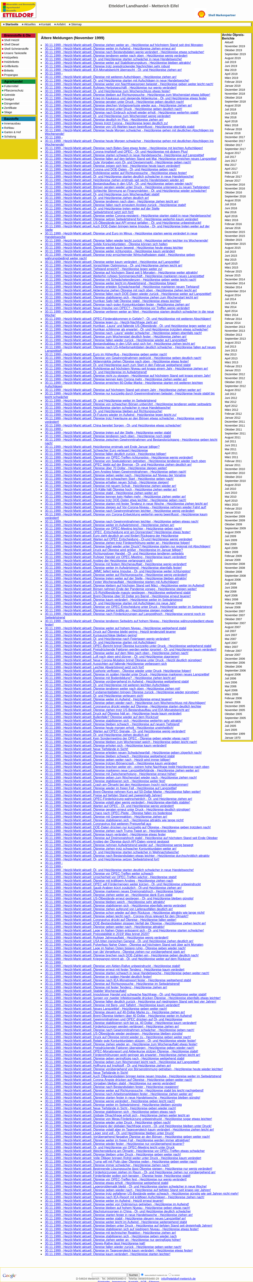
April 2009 (231, 548)
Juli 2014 (230, 299)
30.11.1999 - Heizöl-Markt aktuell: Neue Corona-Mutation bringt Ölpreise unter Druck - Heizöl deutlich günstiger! (123, 660)
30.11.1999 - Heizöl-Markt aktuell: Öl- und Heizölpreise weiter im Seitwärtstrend (100, 400)
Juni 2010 (231, 492)
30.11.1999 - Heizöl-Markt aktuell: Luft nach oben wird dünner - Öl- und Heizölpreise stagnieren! (112, 656)
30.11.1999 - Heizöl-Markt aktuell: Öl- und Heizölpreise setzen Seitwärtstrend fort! (102, 859)
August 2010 (233, 484)
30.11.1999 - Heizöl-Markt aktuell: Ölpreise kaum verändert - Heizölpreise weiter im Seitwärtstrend (113, 599)
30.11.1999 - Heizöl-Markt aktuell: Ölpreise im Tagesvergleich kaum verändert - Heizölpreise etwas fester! (119, 1250)
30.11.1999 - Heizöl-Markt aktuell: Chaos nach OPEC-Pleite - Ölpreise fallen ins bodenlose (108, 813)
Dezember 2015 (235, 232)
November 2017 (235, 141)
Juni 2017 (231, 160)
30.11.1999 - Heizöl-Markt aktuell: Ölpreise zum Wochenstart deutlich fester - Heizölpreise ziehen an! (115, 336)
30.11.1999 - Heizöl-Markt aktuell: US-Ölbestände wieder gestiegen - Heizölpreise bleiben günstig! (114, 1033)
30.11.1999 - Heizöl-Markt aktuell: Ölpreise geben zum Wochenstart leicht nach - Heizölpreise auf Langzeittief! (122, 1062)
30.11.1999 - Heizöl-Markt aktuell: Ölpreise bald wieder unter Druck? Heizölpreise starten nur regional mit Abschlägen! (128, 546)
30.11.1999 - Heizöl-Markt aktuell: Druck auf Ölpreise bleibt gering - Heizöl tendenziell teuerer (110, 631)
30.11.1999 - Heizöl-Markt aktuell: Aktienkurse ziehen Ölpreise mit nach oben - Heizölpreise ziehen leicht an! (121, 290)
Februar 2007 (233, 650)
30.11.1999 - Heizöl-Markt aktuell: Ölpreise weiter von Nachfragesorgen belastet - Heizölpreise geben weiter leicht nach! (129, 84)
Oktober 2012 (233, 382)
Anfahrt (61, 24)
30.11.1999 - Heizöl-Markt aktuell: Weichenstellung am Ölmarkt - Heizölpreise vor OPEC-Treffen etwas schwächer (125, 1151)
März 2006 (231, 694)
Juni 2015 (231, 255)
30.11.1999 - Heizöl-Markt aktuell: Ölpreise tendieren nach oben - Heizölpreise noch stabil (108, 436)
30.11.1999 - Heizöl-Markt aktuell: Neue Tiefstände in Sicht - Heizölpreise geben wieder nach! (110, 1108)
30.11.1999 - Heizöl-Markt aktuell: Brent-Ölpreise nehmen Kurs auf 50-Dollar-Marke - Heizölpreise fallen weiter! (123, 791)
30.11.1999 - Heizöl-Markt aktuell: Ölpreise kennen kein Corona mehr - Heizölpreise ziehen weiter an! (116, 379)
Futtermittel (11, 86)
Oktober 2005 (233, 714)
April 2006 (231, 690)
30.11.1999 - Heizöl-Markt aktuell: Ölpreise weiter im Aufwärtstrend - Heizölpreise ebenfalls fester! (113, 567)
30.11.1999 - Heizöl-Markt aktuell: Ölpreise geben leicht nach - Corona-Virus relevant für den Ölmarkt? (116, 916)
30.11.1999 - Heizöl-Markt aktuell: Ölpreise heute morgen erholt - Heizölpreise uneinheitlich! (109, 727)
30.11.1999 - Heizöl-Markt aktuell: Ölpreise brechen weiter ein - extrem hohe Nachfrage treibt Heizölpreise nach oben (127, 767)
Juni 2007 (231, 635)
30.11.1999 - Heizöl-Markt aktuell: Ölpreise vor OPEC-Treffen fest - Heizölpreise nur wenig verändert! (116, 1179)
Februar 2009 (233, 556)
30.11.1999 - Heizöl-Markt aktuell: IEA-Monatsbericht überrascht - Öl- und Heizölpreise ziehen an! (113, 70)
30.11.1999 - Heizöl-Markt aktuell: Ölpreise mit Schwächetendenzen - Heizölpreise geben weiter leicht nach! (120, 279)
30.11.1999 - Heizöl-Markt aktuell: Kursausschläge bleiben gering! (91, 635)
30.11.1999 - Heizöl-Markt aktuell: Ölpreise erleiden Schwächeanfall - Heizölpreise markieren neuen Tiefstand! (122, 286)
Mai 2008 (230, 591)
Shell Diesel (11, 44)
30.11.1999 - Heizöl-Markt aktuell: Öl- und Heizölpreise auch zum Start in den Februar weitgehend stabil (118, 365)
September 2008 (235, 575)
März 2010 (231, 504)
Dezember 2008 (235, 563)
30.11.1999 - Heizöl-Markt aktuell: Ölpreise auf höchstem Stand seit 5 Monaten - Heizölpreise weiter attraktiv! (121, 272)
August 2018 (233, 105)
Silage (8, 112)
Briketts (9, 70)
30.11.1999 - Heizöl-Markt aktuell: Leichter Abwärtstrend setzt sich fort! (94, 667)
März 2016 (231, 220)
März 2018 (231, 125)
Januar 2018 (233, 133)
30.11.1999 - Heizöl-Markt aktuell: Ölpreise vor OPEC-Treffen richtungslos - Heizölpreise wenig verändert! (119, 457)
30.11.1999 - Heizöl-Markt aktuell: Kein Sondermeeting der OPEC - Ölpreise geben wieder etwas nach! (117, 738)
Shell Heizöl (11, 40)
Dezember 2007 (235, 611)
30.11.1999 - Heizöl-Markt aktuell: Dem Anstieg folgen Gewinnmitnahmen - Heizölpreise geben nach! (115, 471)
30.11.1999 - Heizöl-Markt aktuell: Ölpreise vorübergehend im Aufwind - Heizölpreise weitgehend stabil (117, 681)
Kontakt (46, 24)
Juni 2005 (231, 729)
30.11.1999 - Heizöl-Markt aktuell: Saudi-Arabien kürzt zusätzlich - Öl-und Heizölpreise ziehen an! (113, 887)
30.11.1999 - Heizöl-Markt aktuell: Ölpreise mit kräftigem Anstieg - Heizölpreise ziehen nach (109, 880)
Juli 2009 (230, 536)
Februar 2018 (233, 129)
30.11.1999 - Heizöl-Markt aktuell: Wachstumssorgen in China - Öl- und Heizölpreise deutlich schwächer (118, 1211)
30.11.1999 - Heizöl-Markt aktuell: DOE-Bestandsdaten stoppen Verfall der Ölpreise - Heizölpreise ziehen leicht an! (125, 923)
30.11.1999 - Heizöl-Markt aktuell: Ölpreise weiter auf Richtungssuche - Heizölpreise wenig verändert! (116, 574)
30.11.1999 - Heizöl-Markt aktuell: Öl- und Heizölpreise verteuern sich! (94, 695)
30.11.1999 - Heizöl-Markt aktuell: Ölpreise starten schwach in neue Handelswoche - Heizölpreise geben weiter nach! (127, 973)
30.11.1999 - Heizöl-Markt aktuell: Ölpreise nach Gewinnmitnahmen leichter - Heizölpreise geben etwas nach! (121, 521)
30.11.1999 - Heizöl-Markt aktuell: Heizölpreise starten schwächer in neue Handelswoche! (108, 407)
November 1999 (235, 733)
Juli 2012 (230, 394)
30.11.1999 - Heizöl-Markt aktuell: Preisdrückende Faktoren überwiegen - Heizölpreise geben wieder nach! (119, 1047)
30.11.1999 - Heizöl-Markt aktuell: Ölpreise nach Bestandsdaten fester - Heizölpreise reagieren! (112, 1087)
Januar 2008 (233, 607)
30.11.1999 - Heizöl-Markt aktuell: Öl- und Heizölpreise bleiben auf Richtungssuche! (103, 411)
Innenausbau (12, 123)
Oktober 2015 (233, 239)
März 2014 (231, 314)
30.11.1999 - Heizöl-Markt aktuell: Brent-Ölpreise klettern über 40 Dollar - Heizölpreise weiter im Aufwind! (118, 1015)
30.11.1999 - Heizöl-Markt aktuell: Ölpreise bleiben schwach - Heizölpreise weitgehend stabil (110, 756)
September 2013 (235, 338)
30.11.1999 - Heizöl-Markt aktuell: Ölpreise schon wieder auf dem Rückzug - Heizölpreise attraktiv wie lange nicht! (125, 912)
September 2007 (235, 623)
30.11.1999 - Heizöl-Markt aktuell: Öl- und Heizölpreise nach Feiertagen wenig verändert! (107, 639)
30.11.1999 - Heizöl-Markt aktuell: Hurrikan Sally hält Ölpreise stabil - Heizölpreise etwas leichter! (113, 301)
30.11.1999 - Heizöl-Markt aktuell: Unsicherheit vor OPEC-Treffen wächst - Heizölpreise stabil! (111, 877)
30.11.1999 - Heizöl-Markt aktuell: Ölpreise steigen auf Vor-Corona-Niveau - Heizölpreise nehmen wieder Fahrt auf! (125, 507)
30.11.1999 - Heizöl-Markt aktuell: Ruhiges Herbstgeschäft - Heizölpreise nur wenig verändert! (111, 87)
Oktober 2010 (233, 477)
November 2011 (235, 425)
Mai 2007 (230, 639)
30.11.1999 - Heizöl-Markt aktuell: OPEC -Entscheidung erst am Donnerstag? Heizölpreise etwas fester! (118, 532)
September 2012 (235, 386)
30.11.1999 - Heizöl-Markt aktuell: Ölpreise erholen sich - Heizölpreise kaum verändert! (106, 745)
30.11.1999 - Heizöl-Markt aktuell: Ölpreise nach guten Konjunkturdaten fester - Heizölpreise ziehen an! (117, 304)
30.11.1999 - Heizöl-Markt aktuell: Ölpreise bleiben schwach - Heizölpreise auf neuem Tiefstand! (112, 724)
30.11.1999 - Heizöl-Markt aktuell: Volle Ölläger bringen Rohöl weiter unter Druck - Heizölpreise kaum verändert (123, 1158)
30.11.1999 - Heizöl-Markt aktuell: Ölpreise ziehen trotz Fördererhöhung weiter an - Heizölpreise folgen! (117, 542)
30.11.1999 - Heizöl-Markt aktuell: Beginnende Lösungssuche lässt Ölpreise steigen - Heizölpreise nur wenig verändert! (128, 1168)
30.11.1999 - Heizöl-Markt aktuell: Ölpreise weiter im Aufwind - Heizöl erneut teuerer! (104, 1200)
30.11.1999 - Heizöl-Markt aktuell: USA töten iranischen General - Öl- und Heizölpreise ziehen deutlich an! (119, 941)
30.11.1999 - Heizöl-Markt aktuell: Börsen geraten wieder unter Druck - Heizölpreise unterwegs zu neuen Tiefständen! (127, 187)
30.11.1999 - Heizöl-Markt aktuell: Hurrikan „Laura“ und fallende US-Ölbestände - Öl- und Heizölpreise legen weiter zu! (128, 326)
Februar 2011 (233, 461)
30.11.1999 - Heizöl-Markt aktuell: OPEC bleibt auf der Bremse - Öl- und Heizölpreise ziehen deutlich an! (118, 464)
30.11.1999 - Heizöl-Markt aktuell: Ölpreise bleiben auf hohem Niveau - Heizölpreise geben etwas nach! (117, 1207)
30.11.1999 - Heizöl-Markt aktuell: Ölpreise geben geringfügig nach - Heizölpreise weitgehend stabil (114, 1058)
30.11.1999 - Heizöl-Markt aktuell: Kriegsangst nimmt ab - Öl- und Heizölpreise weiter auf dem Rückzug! (118, 959)
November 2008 (235, 567)
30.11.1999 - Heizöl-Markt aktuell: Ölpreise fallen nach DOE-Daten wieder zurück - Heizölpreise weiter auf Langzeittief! (128, 294)
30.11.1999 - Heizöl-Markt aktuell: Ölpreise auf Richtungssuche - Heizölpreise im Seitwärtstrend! (112, 983)
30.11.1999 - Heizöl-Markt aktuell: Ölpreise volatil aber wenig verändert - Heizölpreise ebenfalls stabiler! (117, 802)
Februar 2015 (233, 271)
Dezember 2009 (235, 516)
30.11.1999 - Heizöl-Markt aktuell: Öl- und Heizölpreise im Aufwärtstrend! (96, 372)
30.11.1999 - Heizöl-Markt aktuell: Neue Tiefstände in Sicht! (86, 749)
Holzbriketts (11, 61)
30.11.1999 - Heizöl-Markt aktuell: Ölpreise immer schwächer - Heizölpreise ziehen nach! (107, 1165)
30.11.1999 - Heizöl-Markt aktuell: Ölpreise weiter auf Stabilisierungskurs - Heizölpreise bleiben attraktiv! (118, 62)
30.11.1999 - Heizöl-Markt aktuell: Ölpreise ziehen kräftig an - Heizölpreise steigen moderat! (109, 610)
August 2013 (233, 342)
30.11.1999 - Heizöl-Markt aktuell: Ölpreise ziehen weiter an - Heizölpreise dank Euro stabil (109, 895)
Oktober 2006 (233, 666)
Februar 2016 (233, 224)
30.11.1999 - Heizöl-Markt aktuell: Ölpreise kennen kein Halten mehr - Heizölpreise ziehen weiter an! (115, 496)
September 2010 (235, 480)
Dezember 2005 (235, 706)
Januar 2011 (233, 465)
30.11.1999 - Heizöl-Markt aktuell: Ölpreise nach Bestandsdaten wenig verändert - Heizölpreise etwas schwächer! (124, 52)
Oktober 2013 (233, 334)
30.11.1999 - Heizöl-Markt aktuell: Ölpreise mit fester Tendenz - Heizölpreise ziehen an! (106, 987)
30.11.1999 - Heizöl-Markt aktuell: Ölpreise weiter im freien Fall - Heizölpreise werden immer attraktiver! (117, 1140)
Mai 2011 (230, 449)
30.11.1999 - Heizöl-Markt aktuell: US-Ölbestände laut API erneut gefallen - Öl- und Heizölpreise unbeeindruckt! (123, 222)
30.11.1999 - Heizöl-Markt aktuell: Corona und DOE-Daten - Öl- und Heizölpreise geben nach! (111, 169)
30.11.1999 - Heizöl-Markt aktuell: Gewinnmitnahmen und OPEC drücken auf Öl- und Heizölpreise (113, 1019)
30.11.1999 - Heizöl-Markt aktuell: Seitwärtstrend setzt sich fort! (89, 212)
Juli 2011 (230, 441)
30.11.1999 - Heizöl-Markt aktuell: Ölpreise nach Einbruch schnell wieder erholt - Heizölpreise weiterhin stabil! (121, 112)
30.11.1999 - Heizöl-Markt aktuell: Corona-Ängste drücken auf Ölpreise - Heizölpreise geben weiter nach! (118, 1079)
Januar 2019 (233, 85)
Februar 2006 (233, 698)
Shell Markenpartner (222, 15)
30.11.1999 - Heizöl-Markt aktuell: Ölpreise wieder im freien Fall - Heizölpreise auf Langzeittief (111, 788)
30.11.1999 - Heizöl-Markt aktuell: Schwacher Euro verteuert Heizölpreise (96, 450)
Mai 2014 (230, 307)
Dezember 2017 (235, 137)
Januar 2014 (233, 322)
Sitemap (76, 24)
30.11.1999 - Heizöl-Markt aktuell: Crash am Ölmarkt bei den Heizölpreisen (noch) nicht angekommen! (116, 784)
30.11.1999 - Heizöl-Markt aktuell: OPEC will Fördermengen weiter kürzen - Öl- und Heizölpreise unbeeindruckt (123, 884)
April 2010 (231, 500)
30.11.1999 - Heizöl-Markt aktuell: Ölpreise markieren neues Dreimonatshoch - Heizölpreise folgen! (114, 891)
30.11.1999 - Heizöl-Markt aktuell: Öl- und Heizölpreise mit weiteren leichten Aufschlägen (107, 685)
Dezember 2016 (235, 184)
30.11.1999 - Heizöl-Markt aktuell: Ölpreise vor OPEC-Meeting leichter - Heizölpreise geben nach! (113, 528)
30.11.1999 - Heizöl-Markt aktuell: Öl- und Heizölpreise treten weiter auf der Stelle (102, 208)
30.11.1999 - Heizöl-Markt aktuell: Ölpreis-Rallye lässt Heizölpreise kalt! (95, 1243)
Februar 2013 (233, 366)
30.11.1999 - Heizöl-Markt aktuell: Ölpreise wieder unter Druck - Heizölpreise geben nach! (108, 1122)
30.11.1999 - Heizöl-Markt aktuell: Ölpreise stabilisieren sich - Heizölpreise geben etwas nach (110, 1111)
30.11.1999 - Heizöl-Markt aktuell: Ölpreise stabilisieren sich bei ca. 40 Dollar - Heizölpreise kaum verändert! (120, 1023)
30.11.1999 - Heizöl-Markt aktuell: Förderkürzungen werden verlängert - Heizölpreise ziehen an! (112, 1026)
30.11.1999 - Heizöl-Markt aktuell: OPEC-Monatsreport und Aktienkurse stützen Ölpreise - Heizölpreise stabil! (121, 1051)
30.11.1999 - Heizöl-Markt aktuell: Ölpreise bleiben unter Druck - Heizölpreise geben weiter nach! (113, 1154)
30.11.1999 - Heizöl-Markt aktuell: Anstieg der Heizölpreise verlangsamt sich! (99, 560)
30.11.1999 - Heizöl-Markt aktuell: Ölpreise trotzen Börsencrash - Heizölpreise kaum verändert (111, 763)
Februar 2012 (233, 413)
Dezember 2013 (235, 326)
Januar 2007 (233, 654)
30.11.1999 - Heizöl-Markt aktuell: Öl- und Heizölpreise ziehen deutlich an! (97, 198)
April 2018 (231, 121)
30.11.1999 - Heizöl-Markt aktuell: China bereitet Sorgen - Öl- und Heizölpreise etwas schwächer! (113, 425)
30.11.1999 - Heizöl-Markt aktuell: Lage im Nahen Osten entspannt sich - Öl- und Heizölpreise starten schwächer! (124, 930)
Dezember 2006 (235, 658)
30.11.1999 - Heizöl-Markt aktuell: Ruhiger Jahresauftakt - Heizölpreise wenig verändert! (106, 937)
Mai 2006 (230, 686)
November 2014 (235, 283)
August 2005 (233, 721)
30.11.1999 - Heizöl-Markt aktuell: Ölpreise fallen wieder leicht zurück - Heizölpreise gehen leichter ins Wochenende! (126, 240)
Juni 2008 (231, 587)
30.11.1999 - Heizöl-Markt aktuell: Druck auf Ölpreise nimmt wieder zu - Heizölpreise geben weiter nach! (118, 1037)
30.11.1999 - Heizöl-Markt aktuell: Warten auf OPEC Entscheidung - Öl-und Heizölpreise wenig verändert (118, 539)
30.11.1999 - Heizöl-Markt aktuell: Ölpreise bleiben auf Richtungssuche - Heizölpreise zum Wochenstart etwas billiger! (127, 94)
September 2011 (235, 433)
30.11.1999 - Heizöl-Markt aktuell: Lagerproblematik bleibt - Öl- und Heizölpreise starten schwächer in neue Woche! (126, 1186)
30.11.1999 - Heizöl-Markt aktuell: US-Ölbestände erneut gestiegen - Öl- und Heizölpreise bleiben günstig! (119, 898)
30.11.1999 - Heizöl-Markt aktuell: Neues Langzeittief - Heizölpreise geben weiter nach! (106, 1008)
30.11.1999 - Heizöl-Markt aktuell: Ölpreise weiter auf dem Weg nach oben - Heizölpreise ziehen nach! (116, 653)
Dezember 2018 (235, 89)
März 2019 (231, 77)
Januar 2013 (233, 370)
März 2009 (231, 552)
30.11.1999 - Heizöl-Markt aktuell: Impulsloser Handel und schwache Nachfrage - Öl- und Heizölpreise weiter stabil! (126, 994)
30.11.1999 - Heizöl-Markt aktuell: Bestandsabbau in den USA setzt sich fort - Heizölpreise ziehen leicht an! (120, 343)
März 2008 (231, 599)
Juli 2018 (230, 109)
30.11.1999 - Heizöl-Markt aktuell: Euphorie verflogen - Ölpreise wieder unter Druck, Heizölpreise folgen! (118, 671)
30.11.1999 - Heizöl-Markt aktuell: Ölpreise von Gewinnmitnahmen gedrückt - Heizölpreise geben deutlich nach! (123, 358)
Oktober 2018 (233, 97)
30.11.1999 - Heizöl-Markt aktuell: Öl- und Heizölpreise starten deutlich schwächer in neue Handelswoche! (119, 176)
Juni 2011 (231, 445)
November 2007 (235, 615)
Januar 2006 (233, 702)
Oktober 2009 (233, 524)
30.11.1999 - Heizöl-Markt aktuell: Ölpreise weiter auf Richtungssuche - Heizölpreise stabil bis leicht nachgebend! (124, 1090)
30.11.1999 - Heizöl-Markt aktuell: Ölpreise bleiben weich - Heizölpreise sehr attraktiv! (105, 902)
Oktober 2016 (233, 192)
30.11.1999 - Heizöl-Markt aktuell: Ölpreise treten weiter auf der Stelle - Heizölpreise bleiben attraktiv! (116, 578)
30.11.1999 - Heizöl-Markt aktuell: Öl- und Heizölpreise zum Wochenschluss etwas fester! (107, 91)
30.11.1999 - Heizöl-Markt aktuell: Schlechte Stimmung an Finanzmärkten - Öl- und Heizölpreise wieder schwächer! (126, 190)
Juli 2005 (230, 725)
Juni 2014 (231, 303)
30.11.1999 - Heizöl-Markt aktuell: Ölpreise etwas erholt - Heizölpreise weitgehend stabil (106, 1183)
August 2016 (233, 200)
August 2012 (233, 390)
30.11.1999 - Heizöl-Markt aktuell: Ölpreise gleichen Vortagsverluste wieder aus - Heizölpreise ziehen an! (118, 105)
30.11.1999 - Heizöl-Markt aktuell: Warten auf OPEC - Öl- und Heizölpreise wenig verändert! (109, 806)
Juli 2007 (230, 631)
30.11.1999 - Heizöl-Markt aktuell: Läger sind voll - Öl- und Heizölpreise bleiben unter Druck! (109, 1133)
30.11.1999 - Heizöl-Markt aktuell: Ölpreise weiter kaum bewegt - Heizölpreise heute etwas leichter (114, 247)
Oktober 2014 (233, 287)
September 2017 (235, 149)
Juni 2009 (231, 540)
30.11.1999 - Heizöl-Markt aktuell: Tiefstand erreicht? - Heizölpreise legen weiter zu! (103, 269)
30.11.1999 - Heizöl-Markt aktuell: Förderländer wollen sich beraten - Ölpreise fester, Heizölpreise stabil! (118, 1175)
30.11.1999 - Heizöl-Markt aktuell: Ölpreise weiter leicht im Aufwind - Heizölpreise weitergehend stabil (116, 1222)
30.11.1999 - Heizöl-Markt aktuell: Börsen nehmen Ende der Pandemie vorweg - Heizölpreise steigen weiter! (121, 589)
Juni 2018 (231, 113)
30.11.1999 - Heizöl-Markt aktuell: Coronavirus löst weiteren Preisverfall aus (98, 823)
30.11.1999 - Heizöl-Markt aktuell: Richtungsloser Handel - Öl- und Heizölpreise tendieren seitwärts (114, 553)
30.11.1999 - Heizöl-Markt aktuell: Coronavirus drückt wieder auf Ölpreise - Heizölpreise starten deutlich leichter (123, 706)
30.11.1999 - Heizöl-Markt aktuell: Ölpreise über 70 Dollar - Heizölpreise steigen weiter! (106, 468)
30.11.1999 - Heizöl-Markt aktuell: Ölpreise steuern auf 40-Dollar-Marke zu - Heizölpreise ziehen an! (115, 1012)
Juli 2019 (230, 62)
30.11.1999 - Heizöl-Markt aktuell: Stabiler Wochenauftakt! (85, 991)
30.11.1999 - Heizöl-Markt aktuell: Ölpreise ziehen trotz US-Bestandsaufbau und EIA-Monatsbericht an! (117, 710)
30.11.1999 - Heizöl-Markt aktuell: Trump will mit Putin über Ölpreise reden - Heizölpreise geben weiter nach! (121, 1161)
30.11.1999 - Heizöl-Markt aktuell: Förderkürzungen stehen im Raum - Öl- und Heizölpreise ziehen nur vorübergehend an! (130, 1172)
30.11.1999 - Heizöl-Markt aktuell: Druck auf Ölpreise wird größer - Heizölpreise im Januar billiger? (114, 550)
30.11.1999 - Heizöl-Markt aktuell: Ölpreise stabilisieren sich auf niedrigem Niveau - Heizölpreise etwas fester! (122, 1229)
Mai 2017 (230, 164)
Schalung (10, 136)
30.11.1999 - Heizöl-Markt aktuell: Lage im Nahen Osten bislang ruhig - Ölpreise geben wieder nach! (115, 948)
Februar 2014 (233, 318)
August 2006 (233, 674)
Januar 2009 (233, 559)
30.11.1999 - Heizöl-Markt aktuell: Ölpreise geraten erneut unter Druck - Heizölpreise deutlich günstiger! (117, 809)
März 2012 (231, 409)
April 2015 (231, 263)
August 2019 (233, 58)
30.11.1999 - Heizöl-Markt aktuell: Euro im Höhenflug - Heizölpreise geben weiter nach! (106, 354)
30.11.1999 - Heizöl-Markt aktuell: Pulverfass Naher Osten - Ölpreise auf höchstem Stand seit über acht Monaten (124, 944)
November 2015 (235, 235)
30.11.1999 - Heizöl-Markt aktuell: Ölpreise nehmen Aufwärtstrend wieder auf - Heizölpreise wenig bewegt (119, 845)
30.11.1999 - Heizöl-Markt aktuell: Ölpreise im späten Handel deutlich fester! (98, 976)
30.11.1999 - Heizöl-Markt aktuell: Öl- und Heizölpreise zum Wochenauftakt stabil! (102, 194)
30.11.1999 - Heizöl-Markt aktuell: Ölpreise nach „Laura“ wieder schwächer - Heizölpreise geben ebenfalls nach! (123, 333)
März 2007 (231, 646)
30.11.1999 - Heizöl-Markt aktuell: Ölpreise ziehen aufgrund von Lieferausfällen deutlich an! (109, 909)
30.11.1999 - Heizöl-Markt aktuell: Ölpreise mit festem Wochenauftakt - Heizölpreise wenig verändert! (116, 564)
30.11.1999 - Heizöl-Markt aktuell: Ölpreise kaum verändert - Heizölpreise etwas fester (105, 834)
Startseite (11, 24)
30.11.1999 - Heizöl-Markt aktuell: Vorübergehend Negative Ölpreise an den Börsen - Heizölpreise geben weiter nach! (127, 1136)
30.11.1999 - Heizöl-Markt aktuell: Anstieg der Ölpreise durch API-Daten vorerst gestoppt (107, 841)
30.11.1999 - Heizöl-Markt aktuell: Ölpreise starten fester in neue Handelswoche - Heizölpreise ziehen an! (119, 1215)
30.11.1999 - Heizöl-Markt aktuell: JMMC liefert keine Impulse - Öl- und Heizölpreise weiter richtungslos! (118, 571)
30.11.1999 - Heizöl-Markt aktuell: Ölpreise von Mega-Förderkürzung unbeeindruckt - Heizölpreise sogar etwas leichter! (128, 1119)
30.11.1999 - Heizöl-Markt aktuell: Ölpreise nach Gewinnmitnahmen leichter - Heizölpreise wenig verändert (119, 510)
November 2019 (235, 46)
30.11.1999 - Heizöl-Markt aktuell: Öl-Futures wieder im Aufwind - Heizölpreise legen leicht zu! (111, 414)
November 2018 (235, 93)
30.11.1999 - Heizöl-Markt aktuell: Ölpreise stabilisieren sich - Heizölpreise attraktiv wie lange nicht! (114, 820)
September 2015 (235, 243)
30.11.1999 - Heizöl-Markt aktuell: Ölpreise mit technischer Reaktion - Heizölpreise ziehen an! (110, 1232)
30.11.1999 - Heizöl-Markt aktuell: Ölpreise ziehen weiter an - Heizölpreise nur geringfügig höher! (113, 1239)
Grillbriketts (11, 66)
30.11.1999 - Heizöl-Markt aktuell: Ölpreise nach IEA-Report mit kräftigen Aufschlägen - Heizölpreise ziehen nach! (124, 1197)
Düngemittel (11, 103)
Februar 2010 (233, 508)
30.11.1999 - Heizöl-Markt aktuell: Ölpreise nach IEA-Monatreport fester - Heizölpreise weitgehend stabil (118, 980)
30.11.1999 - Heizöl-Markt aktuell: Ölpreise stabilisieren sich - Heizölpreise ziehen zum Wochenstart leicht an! (121, 297)
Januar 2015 (233, 275)
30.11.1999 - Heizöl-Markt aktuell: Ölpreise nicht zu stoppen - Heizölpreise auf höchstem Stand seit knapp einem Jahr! (128, 375)
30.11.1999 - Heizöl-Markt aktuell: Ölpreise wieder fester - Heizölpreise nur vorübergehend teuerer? (114, 1143)
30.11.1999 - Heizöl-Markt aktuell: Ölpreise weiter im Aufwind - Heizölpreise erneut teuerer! (108, 699)
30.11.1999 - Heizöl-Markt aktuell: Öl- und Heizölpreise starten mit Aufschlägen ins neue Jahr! (110, 603)
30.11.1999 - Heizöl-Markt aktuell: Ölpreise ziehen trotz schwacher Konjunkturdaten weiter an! (111, 848)
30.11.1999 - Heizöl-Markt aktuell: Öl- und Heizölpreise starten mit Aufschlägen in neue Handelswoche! (117, 80)
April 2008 (231, 595)
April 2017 (231, 168)
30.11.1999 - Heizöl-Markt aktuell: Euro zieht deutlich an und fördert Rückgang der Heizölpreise (111, 535)
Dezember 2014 (235, 279)
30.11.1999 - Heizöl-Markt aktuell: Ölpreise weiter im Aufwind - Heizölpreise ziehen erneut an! (110, 48)
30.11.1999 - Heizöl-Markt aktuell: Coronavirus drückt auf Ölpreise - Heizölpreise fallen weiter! (110, 919)
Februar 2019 (233, 81)
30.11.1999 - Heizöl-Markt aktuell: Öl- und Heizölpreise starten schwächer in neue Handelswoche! (113, 59)
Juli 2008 (230, 583)
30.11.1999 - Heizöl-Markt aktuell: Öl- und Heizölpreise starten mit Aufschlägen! (100, 642)
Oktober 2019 (233, 50)
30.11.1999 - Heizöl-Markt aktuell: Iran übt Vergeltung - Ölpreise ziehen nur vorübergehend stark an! (115, 951)
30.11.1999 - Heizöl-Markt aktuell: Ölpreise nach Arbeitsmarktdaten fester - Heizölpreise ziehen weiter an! (119, 1094)
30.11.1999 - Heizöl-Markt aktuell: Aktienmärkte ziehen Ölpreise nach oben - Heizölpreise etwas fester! (117, 361)
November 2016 (235, 188)
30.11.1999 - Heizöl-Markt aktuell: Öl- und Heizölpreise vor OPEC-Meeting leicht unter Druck (110, 1147)
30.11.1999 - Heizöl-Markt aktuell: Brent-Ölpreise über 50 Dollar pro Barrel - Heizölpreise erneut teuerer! (118, 596)
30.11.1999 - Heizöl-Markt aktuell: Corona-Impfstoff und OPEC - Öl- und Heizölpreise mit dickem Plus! (116, 151)
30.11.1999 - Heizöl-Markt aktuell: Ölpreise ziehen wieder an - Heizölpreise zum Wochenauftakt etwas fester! (121, 1044)
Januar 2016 (233, 228)
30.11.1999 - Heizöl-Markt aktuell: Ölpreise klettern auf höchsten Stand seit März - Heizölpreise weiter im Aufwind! (124, 585)
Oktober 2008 (233, 571)
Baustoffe (11, 119)
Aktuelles (30, 24)
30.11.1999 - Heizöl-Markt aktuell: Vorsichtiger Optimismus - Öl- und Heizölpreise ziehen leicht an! (113, 265)
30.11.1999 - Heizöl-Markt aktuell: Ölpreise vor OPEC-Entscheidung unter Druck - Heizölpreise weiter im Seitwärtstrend (128, 607)
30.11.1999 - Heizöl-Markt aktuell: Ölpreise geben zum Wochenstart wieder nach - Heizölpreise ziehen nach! (121, 777)
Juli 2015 (230, 251)
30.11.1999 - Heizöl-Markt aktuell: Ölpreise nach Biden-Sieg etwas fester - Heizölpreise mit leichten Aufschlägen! (124, 148)
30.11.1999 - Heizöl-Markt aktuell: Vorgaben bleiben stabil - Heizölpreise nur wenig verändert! (110, 1083)
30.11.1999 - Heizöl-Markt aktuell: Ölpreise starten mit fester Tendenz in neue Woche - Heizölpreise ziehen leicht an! (126, 503)
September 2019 (235, 54)
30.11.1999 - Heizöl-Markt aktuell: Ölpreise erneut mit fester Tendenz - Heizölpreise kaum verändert (114, 969)
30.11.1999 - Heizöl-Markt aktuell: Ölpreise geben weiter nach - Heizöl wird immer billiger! (107, 759)
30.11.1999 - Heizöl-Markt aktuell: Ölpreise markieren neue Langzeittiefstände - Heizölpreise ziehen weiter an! (122, 770)
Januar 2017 (233, 180)
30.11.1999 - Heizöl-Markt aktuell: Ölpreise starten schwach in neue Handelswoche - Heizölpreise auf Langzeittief (124, 155)
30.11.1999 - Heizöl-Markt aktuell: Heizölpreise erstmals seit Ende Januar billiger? (102, 446)
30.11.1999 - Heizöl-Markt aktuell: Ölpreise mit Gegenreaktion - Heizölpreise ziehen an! (106, 816)
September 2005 (235, 718)
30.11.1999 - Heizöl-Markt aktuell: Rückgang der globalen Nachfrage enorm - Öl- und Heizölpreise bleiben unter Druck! (128, 1126)
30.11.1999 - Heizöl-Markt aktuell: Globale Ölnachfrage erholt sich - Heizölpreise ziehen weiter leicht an (117, 1115)
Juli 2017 (230, 156)
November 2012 (235, 378)
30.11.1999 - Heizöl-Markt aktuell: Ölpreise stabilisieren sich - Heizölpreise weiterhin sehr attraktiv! (113, 720)
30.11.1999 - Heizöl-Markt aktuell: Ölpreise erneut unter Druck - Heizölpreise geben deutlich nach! (113, 109)
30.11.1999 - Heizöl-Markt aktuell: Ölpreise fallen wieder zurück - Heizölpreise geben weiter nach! (113, 1247)
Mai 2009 (230, 544)
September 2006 (235, 670)
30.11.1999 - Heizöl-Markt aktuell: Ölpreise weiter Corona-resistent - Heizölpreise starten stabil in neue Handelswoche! (128, 215)
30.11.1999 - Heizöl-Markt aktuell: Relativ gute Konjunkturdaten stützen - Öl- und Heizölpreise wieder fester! (120, 1040)
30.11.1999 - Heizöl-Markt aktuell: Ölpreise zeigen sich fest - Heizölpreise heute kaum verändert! (112, 166)
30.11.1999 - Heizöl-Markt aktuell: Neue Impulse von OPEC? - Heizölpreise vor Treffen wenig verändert (117, 308)
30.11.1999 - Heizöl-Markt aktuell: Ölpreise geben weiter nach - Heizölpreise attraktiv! (105, 927)
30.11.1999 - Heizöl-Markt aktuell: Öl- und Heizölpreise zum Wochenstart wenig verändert (108, 116)
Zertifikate (10, 107)
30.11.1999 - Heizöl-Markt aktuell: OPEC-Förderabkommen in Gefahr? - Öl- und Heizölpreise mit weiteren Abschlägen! (128, 318)
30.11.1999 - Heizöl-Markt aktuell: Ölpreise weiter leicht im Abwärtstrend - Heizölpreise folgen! (111, 283)
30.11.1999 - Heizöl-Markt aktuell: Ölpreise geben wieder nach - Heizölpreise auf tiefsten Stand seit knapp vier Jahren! (128, 1190)
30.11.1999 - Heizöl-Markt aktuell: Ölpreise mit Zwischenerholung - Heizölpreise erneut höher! (110, 774)
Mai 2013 (230, 354)
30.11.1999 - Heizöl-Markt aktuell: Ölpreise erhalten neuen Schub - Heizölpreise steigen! (107, 482)
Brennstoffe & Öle (17, 35)
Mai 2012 (230, 401)
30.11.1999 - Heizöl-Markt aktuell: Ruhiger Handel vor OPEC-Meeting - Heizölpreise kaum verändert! (115, 557)
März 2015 (231, 267)
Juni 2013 (231, 350)
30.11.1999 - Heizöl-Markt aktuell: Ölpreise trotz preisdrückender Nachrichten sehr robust (107, 66)
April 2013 (231, 358)
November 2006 (235, 662)
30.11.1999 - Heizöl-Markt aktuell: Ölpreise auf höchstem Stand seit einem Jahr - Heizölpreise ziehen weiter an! (123, 390)
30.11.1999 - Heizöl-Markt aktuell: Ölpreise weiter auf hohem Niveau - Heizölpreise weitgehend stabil (115, 628)
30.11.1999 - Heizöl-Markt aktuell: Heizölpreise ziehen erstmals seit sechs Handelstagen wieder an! (114, 180)
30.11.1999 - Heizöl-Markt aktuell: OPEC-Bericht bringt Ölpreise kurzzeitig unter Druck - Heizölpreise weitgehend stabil (128, 646)
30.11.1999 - (54, 73)
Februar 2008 (233, 603)
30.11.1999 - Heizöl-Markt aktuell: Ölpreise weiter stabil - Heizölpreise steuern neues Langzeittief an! (115, 1218)
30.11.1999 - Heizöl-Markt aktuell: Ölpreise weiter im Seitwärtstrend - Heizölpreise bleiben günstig (113, 1104)
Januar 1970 (233, 737)
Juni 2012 (231, 397)
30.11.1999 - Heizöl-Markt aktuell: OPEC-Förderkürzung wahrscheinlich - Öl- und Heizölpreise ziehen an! (118, 799)
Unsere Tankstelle (15, 53)
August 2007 (233, 627)
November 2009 (235, 520)
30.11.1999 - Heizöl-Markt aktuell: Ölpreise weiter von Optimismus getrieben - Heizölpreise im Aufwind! (117, 1204)
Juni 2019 (231, 66)
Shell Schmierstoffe (16, 48)
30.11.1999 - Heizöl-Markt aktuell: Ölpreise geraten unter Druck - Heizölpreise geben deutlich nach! (114, 102)
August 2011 (233, 437)
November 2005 (235, 710)
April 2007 (231, 642)
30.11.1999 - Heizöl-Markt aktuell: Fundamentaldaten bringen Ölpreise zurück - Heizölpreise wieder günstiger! (122, 692)
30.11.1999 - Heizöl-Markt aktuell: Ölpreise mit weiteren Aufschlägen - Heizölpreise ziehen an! (111, 77)
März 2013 (231, 362)
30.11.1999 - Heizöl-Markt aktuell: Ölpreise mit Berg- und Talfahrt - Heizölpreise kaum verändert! (112, 1005)
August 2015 (233, 247)
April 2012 (231, 405)
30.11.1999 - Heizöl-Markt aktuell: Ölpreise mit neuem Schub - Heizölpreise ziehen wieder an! (110, 486)
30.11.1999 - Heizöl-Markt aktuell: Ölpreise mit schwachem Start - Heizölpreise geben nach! (109, 478)
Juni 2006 (231, 682)
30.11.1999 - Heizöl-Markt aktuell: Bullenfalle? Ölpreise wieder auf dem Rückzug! (102, 717)
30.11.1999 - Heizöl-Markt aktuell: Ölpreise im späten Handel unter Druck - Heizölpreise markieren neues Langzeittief (127, 674)
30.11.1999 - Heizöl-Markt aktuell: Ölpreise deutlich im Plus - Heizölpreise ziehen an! (104, 119)
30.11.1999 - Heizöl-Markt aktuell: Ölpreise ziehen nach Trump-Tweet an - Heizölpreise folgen (110, 831)
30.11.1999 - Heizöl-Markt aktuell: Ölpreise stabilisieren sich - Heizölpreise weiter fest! (105, 781)
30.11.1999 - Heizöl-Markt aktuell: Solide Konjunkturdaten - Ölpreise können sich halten (106, 244)
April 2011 (231, 453)
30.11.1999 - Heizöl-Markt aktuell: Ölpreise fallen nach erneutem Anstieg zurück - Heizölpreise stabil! (115, 205)
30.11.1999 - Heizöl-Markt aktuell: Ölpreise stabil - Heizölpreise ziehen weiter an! (101, 493)
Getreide (9, 94)
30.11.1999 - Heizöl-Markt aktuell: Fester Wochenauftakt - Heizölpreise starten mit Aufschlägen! (112, 582)
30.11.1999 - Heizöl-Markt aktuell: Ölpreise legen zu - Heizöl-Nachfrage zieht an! (101, 322)
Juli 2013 (230, 346)
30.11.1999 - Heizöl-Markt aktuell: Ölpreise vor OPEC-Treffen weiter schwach (99, 873)
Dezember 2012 (235, 374)
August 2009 (233, 532)
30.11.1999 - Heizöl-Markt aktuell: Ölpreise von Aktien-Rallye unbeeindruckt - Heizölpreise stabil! (112, 966)
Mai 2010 (230, 496)
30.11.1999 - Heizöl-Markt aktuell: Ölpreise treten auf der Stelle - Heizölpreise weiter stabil (108, 432)
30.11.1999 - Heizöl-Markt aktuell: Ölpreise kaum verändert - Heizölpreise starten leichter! (107, 1254)
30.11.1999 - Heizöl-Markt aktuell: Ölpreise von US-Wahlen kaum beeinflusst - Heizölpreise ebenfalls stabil (119, 126)
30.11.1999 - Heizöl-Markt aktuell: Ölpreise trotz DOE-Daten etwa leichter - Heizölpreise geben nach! (115, 500)
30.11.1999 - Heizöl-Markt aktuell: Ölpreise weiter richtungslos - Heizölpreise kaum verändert (110, 251)
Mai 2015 (230, 259)
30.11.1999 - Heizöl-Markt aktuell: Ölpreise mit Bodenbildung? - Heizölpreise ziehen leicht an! (110, 678)
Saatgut (9, 99)
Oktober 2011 (233, 429)
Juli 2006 (230, 678)
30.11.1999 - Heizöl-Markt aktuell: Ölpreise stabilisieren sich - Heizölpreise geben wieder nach (111, 1236)
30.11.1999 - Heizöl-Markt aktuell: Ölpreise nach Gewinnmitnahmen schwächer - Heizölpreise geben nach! (119, 1030)
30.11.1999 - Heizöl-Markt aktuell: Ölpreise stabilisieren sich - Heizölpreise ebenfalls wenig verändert (115, 905)
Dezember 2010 (235, 469)
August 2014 (233, 295)
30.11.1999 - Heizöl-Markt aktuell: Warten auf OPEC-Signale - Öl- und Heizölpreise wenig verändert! (115, 731)
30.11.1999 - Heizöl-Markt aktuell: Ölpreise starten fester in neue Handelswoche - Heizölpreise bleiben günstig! (122, 1097)
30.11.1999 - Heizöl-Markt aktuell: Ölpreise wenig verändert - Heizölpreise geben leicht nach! (110, 1101)
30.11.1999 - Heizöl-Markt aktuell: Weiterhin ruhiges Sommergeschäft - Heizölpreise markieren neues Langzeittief (124, 276)
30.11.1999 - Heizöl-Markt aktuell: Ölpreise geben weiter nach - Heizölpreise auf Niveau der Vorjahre (115, 475)
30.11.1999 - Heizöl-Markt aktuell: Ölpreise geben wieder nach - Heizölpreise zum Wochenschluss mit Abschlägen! (125, 703)
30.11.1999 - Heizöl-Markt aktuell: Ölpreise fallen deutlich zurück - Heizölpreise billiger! (105, 454)
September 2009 (235, 528)
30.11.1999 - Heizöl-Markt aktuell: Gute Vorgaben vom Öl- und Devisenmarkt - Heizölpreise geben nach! (118, 162)
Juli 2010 (230, 488)
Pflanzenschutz (14, 90)
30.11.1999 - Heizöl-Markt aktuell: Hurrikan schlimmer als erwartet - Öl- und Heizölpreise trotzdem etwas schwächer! (126, 329)
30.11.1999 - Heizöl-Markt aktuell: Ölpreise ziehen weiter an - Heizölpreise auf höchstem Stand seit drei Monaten (124, 45)
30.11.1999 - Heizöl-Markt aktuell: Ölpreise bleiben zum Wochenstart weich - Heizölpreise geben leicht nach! (121, 742)
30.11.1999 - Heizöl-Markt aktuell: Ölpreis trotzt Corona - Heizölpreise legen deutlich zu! (106, 123)
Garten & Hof (12, 132)
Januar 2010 (233, 512)
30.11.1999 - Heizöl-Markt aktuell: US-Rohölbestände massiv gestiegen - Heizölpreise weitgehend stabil (118, 592)
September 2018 (235, 101)
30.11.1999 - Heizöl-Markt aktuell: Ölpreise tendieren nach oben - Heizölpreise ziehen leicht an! (111, 201)
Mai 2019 (230, 70)
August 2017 (233, 152)
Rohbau (9, 127)
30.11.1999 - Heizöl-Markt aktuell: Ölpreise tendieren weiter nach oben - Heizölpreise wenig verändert (116, 55)
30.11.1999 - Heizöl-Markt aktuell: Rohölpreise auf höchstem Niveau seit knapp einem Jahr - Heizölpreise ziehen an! (126, 368)
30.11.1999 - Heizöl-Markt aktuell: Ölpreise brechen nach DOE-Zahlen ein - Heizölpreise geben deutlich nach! (122, 955)
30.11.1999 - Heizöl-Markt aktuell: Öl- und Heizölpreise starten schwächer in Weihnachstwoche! (112, 852)
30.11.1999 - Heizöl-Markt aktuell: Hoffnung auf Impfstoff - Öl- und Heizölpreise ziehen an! (108, 1065)
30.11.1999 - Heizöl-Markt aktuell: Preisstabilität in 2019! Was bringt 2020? (97, 934)
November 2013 (235, 330)
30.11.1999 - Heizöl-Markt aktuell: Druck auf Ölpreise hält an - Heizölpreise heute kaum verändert (113, 713)
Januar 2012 (233, 417)
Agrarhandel (13, 81)
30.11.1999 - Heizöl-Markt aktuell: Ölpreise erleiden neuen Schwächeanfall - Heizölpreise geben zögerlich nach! (123, 752)
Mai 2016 (230, 212)
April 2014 (231, 311)
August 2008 (233, 579)
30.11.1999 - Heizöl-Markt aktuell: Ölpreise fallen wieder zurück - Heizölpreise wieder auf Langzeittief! (116, 340)
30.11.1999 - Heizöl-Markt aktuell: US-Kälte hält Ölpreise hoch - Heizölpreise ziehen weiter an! (111, 489)
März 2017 (231, 172)
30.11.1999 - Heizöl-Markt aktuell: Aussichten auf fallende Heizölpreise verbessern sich (106, 663)
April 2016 (231, 216)
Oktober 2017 (233, 145)
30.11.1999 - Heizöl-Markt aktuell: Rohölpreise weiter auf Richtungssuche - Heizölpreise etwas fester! (116, 173)
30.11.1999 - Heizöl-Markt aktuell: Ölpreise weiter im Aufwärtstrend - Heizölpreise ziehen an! (109, 525)
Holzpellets (11, 57)
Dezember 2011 (235, 421)
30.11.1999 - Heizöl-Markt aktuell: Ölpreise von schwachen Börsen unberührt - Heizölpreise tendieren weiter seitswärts (128, 404)
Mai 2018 (230, 117)
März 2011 (231, 457)
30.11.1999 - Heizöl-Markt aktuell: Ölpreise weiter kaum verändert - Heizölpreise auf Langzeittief (112, 262)
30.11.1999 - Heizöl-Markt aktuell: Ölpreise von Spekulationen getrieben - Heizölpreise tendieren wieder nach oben (125, 461)
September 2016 (235, 196)
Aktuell (229, 42)
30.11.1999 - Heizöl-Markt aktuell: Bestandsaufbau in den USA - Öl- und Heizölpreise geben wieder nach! (119, 183)
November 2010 (235, 473)
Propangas (11, 74)
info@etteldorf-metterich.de (178, 1278)
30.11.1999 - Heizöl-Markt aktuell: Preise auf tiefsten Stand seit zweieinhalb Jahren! (103, 795)
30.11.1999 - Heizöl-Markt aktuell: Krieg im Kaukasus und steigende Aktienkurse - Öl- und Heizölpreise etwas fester (126, 98)
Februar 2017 (233, 176)
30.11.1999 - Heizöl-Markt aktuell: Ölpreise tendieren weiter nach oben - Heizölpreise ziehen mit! (112, 688)
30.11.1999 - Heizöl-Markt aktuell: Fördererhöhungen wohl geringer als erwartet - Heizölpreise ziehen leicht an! (122, 1055)
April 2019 (231, 73)
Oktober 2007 (233, 619)
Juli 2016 (230, 204)
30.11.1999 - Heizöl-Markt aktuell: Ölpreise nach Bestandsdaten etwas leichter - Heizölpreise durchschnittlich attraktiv (127, 855)
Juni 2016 (231, 208)
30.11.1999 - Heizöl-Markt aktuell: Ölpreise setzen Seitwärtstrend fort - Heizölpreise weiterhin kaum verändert (121, 219)
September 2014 (235, 291)
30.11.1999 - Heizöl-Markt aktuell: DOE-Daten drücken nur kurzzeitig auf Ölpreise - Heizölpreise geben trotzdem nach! (128, 827)
